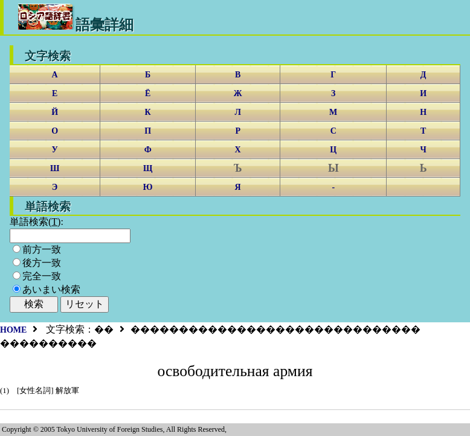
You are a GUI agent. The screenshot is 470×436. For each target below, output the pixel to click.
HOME (13, 329)
